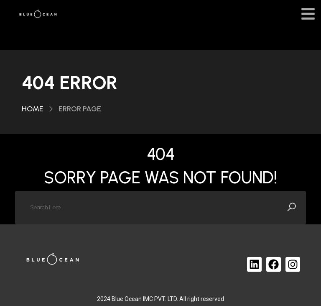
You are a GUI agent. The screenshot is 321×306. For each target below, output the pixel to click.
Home (32, 109)
